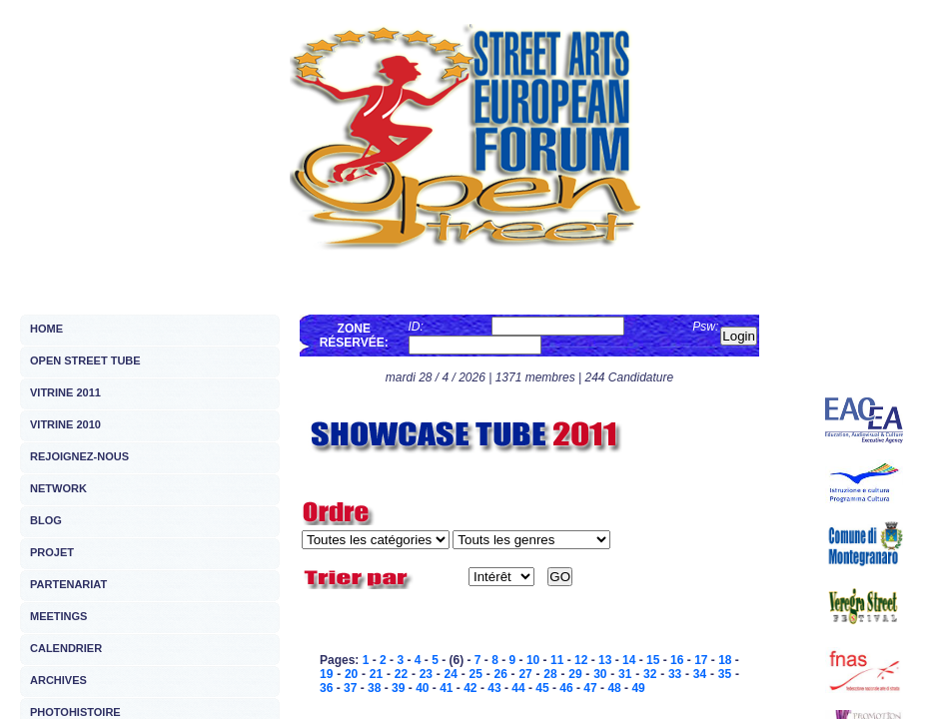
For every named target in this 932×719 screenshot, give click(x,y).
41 (446, 688)
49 (637, 688)
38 (374, 688)
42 (470, 688)
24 (451, 674)
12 (580, 660)
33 (674, 674)
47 (589, 688)
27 (524, 674)
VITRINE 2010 (65, 424)
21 (376, 674)
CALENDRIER (66, 648)
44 (517, 688)
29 (574, 674)
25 (475, 674)
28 (549, 674)
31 (624, 674)
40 (422, 688)
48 (613, 688)
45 (541, 688)
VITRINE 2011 (65, 392)
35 (724, 674)
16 (676, 660)
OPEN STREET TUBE (85, 360)
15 (652, 660)
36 (326, 688)
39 (398, 688)
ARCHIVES (58, 680)
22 (401, 674)
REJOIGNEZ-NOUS (79, 456)
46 (565, 688)
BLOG (46, 520)
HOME (46, 329)
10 (532, 660)
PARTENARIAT (68, 584)
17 (700, 660)
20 (351, 674)
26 (499, 674)
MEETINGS (58, 616)
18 (724, 660)
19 (326, 674)
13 (604, 660)
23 (426, 674)
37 (350, 688)
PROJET (52, 552)
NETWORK (58, 488)
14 (628, 660)
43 (493, 688)
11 (556, 660)
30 (599, 674)
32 (649, 674)
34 (699, 674)
